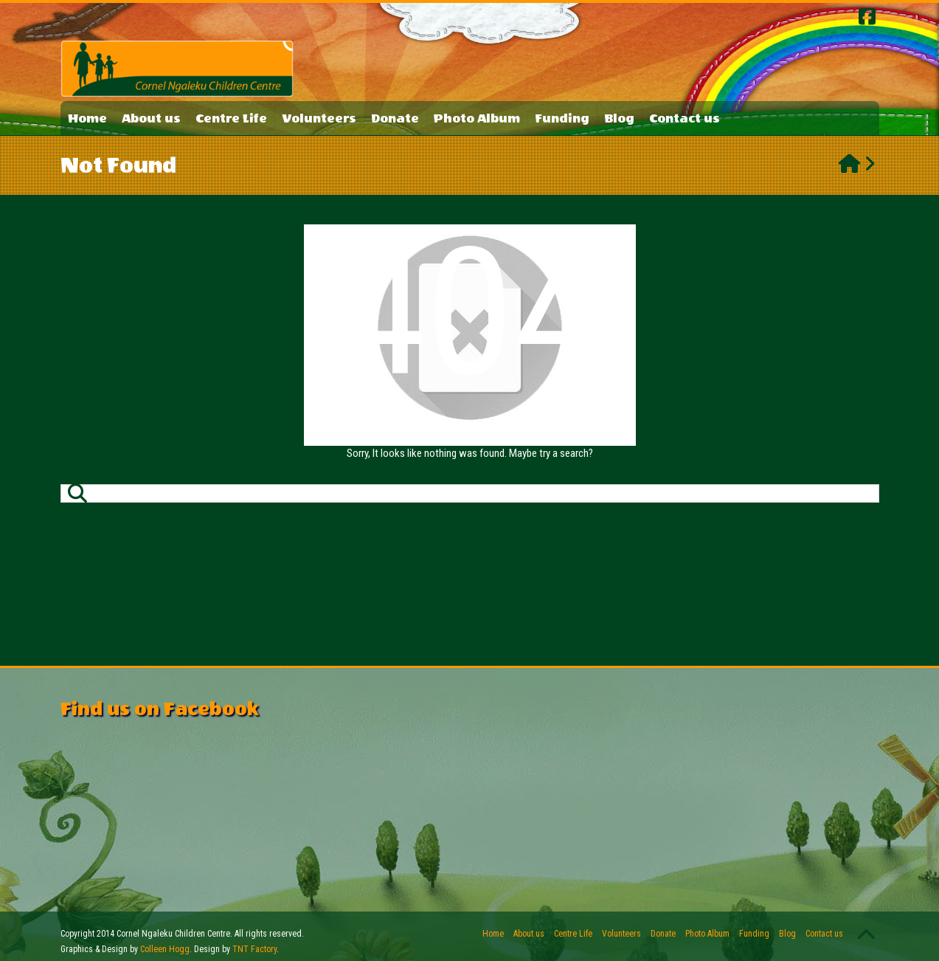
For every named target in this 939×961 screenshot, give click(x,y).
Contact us (684, 118)
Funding (562, 118)
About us (151, 118)
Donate (395, 118)
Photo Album (477, 118)
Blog (619, 118)
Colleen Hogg (165, 949)
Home (87, 118)
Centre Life (231, 118)
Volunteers (319, 118)
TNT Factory (254, 949)
